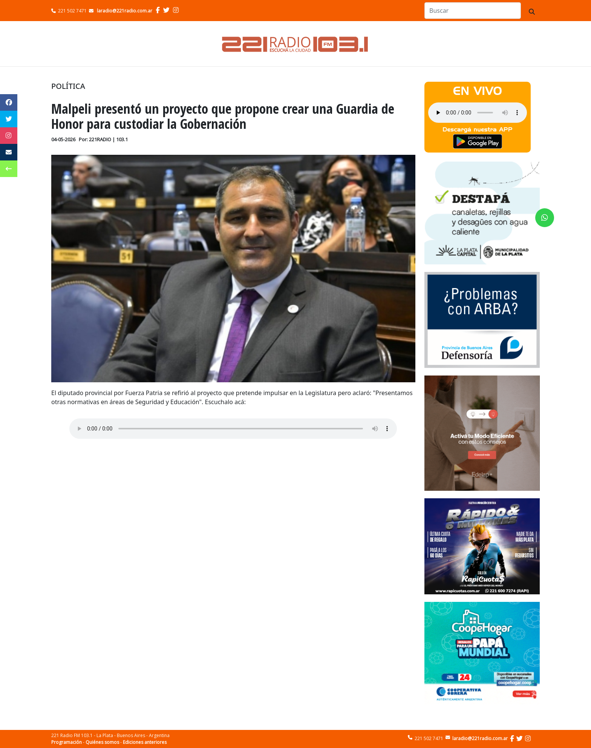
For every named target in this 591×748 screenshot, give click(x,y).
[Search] (472, 10)
